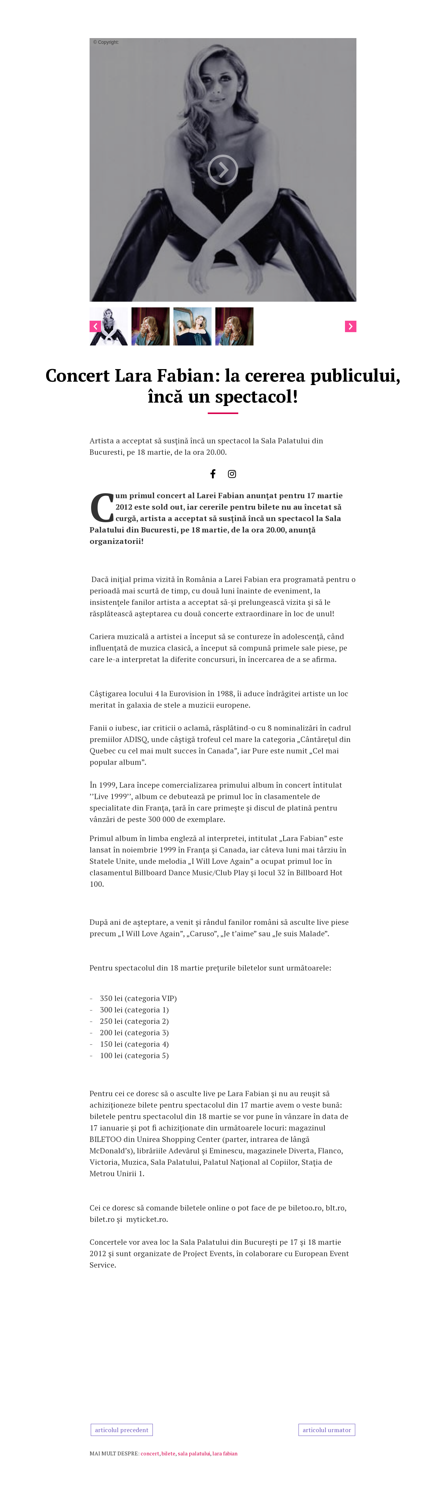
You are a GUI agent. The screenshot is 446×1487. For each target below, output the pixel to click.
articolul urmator (327, 1430)
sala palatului (194, 1453)
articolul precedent (122, 1430)
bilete (168, 1453)
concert (150, 1453)
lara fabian (224, 1453)
